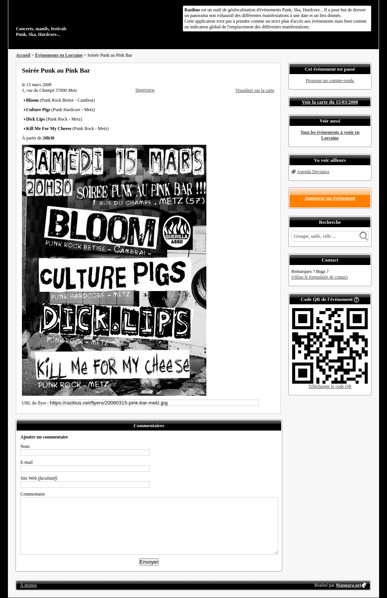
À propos (28, 585)
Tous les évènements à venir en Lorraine (329, 135)
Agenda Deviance (313, 171)
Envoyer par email (262, 70)
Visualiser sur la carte (254, 90)
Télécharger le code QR (329, 386)
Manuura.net (348, 585)
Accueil (23, 55)
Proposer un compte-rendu (330, 80)
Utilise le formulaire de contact (319, 277)
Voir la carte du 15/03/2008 (330, 102)
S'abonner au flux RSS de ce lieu (272, 70)
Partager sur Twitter (251, 70)
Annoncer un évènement (330, 198)
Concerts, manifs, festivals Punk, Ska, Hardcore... (65, 20)
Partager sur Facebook (241, 70)
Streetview (145, 90)
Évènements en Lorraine (59, 55)
